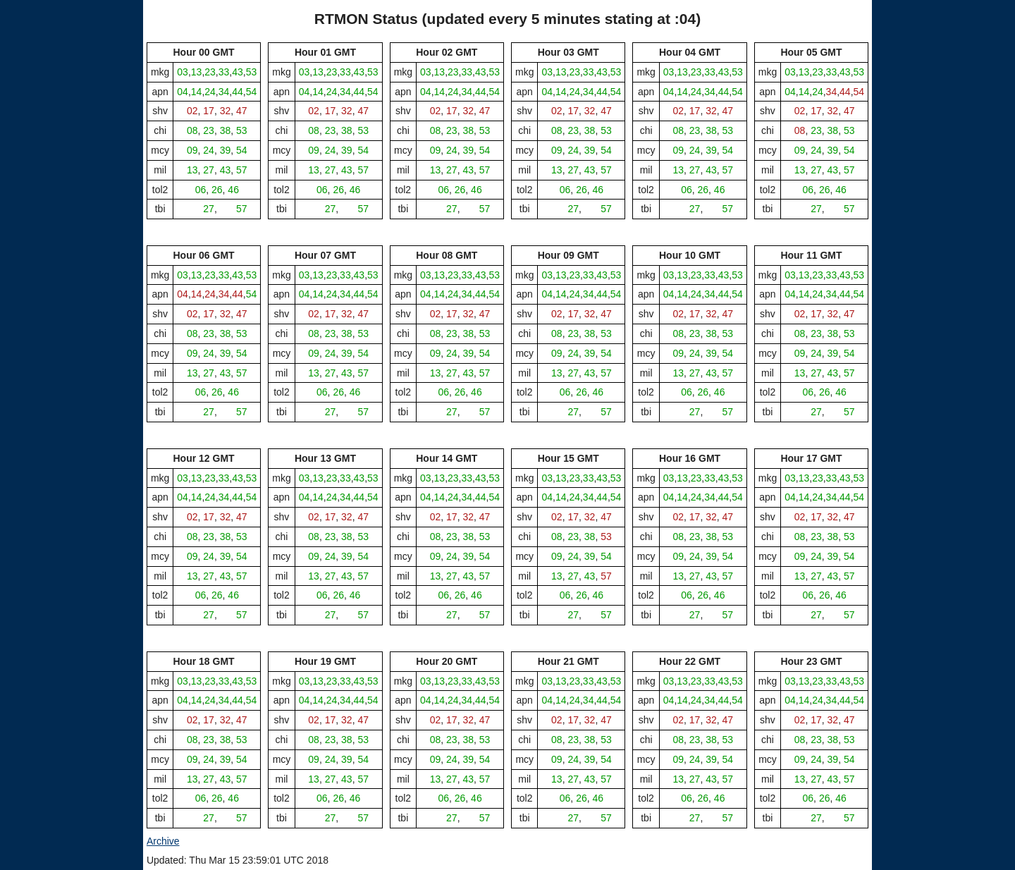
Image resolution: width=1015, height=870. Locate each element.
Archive (163, 841)
